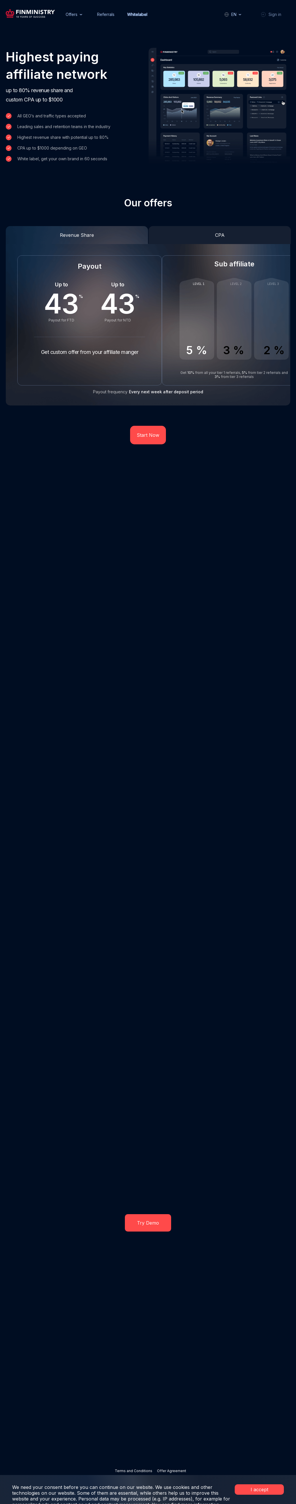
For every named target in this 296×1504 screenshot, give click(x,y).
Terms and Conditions (133, 1471)
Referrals (105, 14)
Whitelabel (137, 14)
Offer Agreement (171, 1471)
